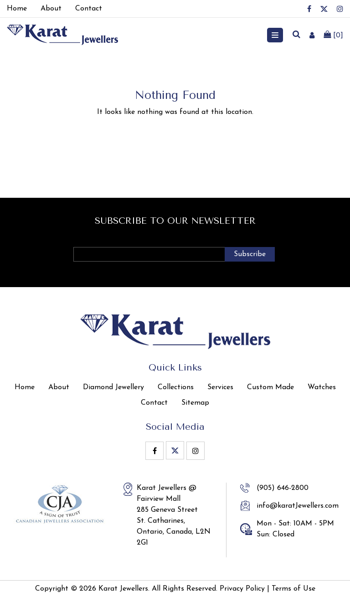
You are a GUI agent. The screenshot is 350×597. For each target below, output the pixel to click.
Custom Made (270, 387)
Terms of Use (293, 588)
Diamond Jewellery (113, 387)
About (58, 387)
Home (25, 387)
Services (220, 387)
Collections (176, 387)
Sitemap (195, 403)
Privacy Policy (242, 588)
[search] (296, 35)
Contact (154, 403)
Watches (322, 387)
